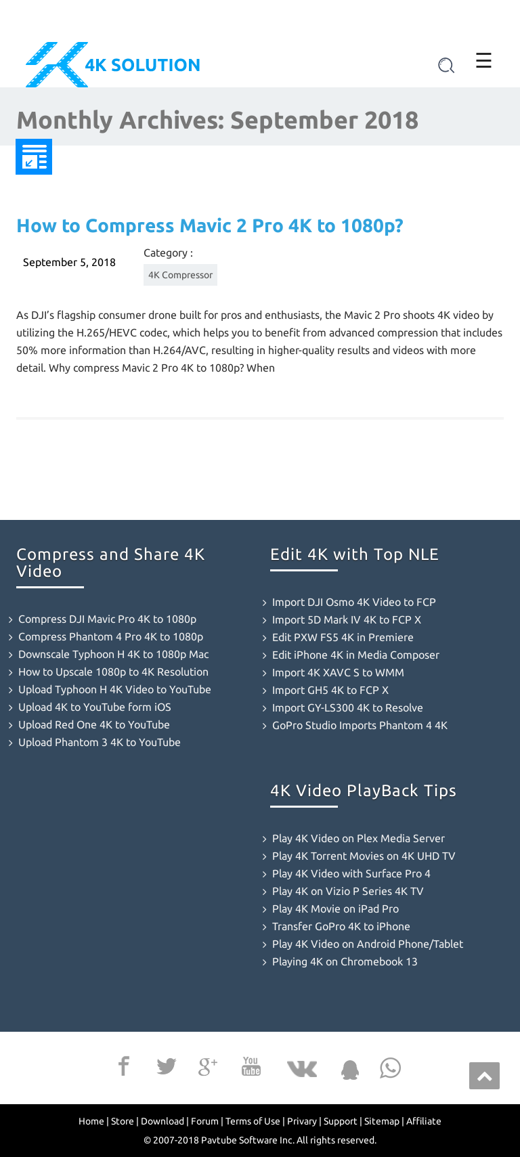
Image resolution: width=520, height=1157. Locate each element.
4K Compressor (180, 274)
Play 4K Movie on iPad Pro (335, 908)
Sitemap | (384, 1121)
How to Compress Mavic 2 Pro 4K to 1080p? (210, 225)
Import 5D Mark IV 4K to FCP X (346, 619)
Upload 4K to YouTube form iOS (94, 707)
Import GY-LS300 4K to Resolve (347, 707)
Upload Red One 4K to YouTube (94, 724)
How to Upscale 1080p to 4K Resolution (113, 671)
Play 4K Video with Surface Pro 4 (351, 873)
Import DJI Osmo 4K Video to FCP (354, 602)
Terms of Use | (255, 1121)
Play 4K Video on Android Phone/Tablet (367, 944)
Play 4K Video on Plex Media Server (358, 838)
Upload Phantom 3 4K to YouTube (99, 742)
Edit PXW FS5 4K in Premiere (343, 637)
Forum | (207, 1121)
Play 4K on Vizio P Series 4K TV (348, 891)
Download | (165, 1121)
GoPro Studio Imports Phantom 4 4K (360, 725)
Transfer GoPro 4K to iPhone (341, 926)
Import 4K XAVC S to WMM (338, 672)
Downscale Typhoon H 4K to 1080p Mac (113, 654)
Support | (343, 1121)
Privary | (304, 1121)
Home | (94, 1121)
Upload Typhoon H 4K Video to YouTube (114, 689)
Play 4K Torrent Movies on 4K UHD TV (364, 856)
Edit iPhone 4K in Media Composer (355, 655)
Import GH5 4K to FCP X (330, 690)
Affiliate (423, 1121)
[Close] (511, 14)
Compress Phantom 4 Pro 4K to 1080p (110, 636)
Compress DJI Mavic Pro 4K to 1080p (107, 619)
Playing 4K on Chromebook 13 (345, 961)
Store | (125, 1121)
